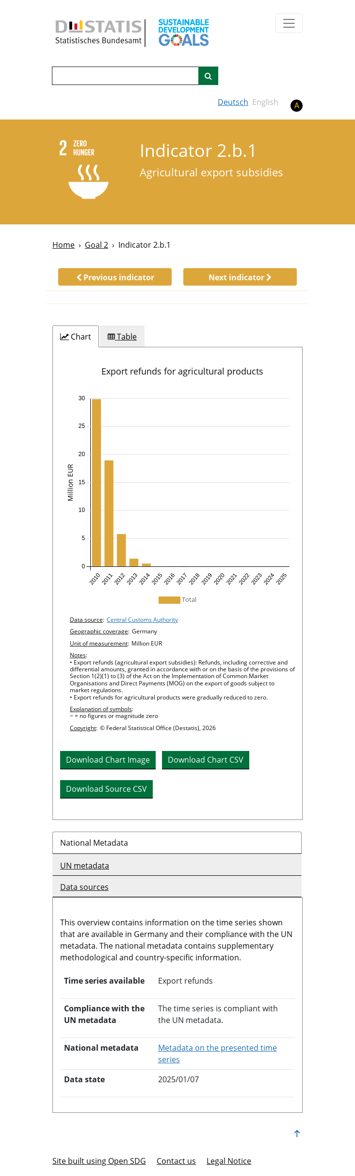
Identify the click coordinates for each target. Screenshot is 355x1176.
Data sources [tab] (84, 887)
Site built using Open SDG (99, 1161)
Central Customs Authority (142, 619)
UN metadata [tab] (84, 865)
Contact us (176, 1161)
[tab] (75, 336)
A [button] (296, 105)
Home (63, 244)
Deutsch (233, 102)
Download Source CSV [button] (106, 789)
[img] (177, 490)
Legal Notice (229, 1161)
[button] (115, 277)
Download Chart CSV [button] (205, 759)
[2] (89, 171)
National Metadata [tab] (94, 842)
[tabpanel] (177, 583)
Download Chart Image (108, 759)
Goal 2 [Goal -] (96, 244)
